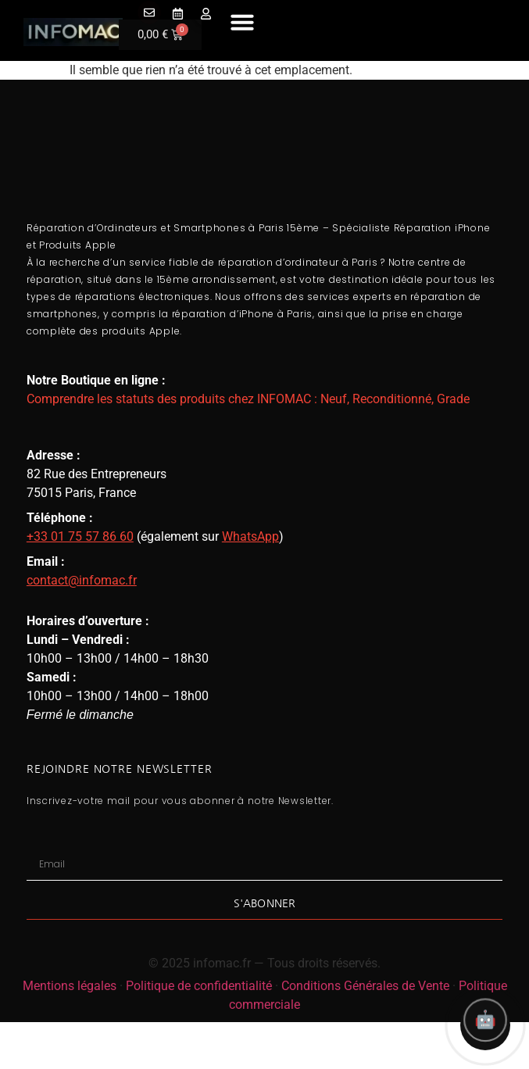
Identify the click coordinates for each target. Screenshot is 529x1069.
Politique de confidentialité (199, 985)
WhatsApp (250, 536)
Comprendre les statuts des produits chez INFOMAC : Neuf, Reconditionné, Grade (248, 398)
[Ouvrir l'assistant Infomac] (485, 1025)
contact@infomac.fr (82, 580)
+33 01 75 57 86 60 (80, 536)
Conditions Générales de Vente (365, 985)
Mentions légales (69, 985)
